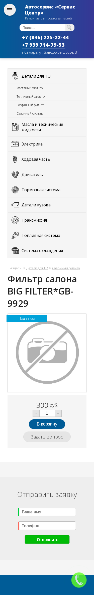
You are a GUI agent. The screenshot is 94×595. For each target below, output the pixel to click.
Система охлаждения (42, 250)
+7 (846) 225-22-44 (45, 37)
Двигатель (32, 174)
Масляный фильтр (30, 88)
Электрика (32, 144)
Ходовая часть (36, 159)
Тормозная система (41, 189)
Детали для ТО (36, 76)
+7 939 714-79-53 (43, 44)
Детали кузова (36, 205)
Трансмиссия (34, 220)
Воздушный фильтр (30, 105)
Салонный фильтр (30, 113)
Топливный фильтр (31, 96)
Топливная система (41, 235)
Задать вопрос (47, 437)
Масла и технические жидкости (42, 127)
